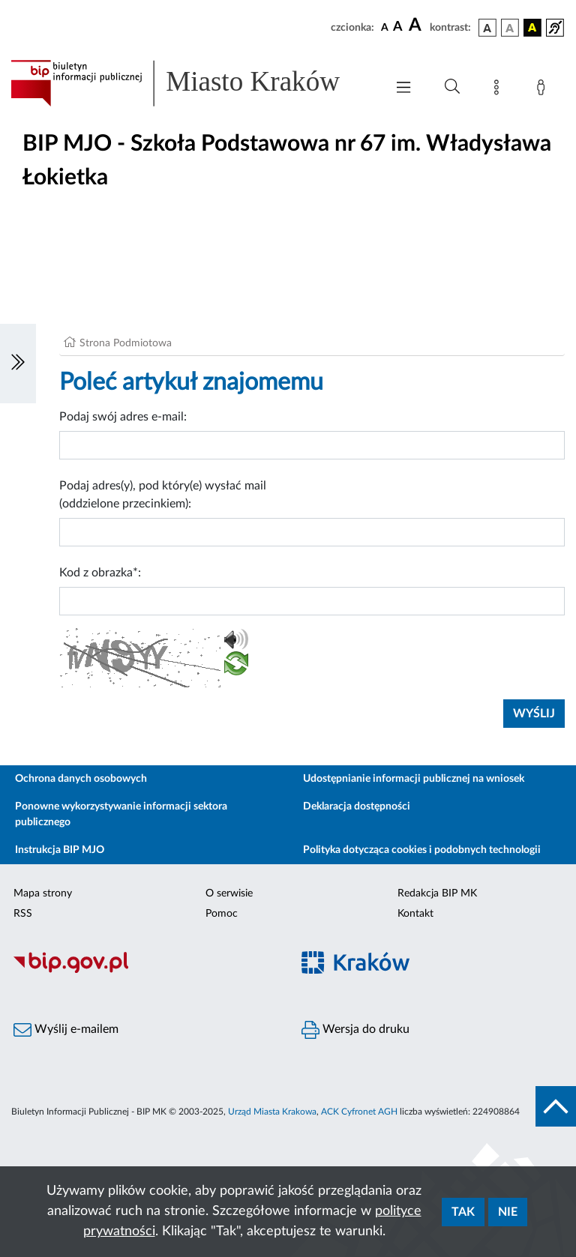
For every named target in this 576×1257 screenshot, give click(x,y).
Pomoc (222, 913)
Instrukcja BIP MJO (59, 850)
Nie (508, 1212)
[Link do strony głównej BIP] (190, 83)
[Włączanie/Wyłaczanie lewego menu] (18, 363)
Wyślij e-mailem (66, 1030)
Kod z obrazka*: (100, 573)
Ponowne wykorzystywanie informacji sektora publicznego (121, 814)
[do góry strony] (556, 1106)
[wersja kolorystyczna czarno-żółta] (532, 27)
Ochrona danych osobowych (81, 779)
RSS (23, 913)
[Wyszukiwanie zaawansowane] (452, 86)
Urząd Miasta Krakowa (272, 1111)
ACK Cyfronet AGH (359, 1111)
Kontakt (416, 913)
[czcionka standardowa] (384, 27)
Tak (463, 1212)
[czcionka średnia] (398, 27)
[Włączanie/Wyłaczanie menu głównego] (403, 89)
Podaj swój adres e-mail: (123, 417)
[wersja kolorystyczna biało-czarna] (510, 27)
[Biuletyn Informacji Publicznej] (144, 970)
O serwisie (229, 893)
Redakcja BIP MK (437, 893)
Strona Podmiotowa (126, 343)
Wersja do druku (356, 1030)
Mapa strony (43, 893)
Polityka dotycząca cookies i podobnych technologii (422, 850)
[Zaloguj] (543, 90)
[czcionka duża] (417, 25)
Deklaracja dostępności (356, 806)
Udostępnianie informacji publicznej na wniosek (413, 779)
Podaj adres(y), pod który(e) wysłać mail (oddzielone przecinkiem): (162, 495)
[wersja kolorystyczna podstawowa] (487, 27)
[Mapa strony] (500, 90)
